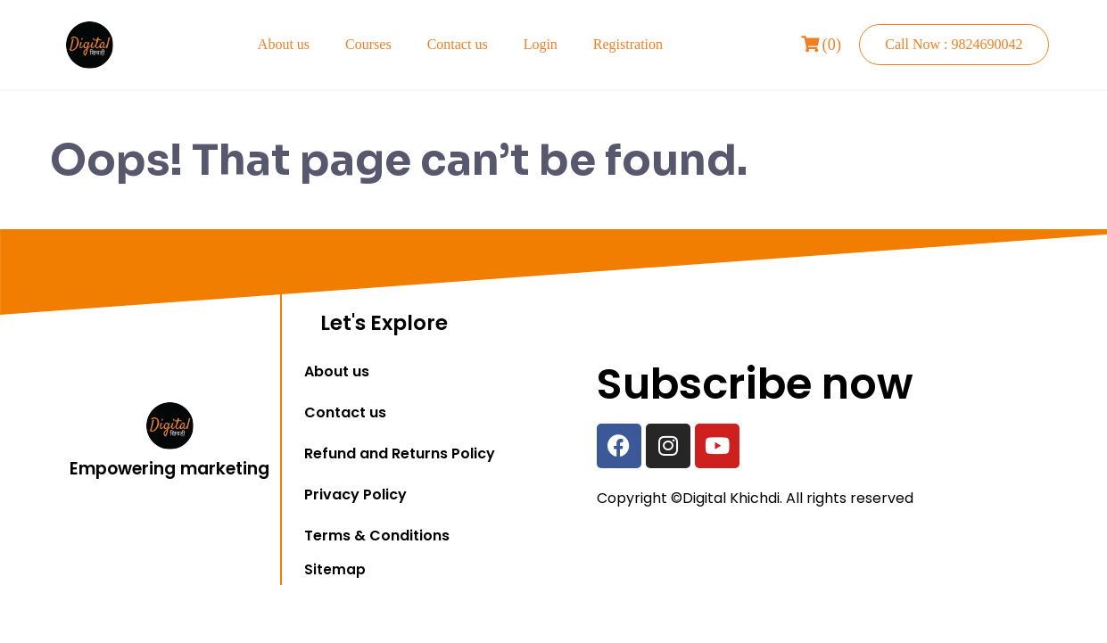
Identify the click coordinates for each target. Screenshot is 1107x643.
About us (284, 44)
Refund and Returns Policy (399, 453)
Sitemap (335, 569)
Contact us (457, 44)
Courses (368, 44)
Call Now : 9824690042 (953, 44)
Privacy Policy (355, 494)
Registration (628, 44)
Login (541, 44)
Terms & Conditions (377, 535)
